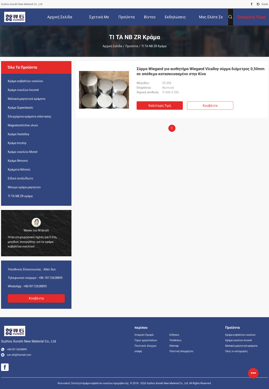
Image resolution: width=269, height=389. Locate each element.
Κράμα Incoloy (17, 143)
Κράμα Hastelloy (18, 134)
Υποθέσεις (175, 340)
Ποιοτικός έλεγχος (145, 345)
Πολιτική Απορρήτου (181, 351)
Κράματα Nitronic (19, 169)
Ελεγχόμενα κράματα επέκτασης (29, 116)
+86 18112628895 (51, 277)
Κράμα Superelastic (20, 107)
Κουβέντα (36, 298)
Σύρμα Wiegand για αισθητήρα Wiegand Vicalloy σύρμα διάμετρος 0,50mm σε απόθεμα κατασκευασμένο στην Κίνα (201, 71)
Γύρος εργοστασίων (145, 340)
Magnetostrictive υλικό (23, 125)
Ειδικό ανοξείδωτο (20, 178)
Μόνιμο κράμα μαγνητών (24, 187)
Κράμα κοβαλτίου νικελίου (25, 81)
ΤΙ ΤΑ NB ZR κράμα (20, 196)
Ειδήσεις (174, 334)
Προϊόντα (131, 46)
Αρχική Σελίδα (112, 46)
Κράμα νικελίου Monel (22, 152)
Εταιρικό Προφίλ (144, 334)
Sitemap (174, 345)
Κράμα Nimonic (18, 160)
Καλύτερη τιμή (159, 106)
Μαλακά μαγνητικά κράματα (26, 98)
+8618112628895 (35, 286)
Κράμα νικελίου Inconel (23, 90)
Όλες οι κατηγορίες (236, 351)
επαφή (138, 351)
